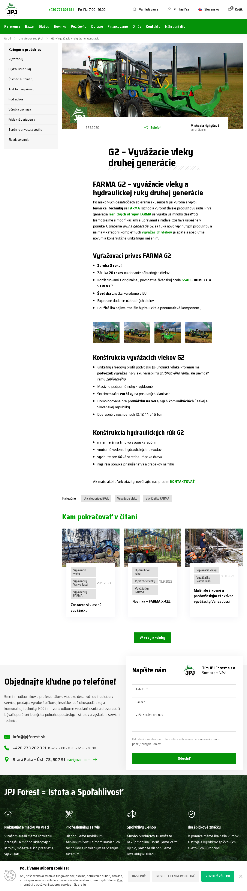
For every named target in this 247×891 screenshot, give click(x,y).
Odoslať (184, 762)
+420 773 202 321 (61, 9)
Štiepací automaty (21, 79)
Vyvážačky (16, 59)
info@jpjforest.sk (29, 739)
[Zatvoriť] (241, 876)
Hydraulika (16, 99)
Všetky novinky (152, 638)
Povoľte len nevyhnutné (175, 876)
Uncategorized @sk (31, 38)
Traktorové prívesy (21, 89)
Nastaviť (139, 876)
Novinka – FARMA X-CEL (151, 601)
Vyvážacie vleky (127, 498)
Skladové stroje (19, 139)
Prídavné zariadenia (22, 119)
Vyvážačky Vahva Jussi (80, 583)
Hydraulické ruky (20, 69)
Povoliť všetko (218, 876)
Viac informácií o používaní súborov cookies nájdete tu (71, 882)
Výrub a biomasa (20, 109)
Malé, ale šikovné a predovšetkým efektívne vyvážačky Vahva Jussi (214, 596)
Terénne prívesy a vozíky (25, 129)
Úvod (7, 38)
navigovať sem (79, 762)
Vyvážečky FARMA (157, 498)
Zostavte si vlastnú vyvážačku (86, 607)
